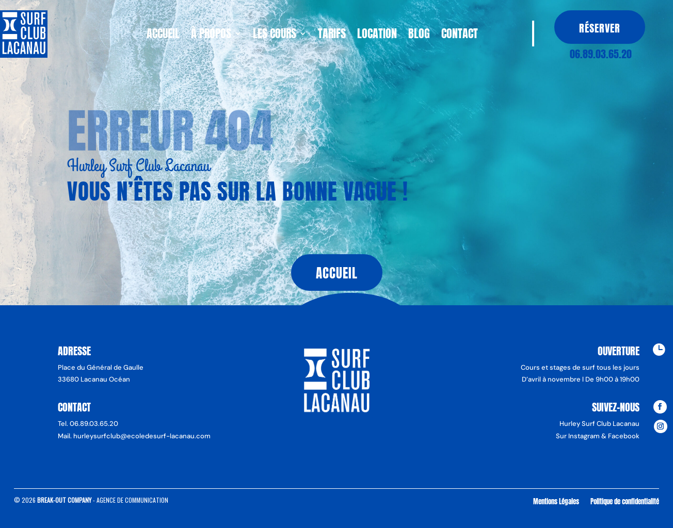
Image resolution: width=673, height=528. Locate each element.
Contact (459, 35)
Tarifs (332, 35)
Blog (419, 35)
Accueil (163, 35)
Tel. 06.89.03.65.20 (88, 423)
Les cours (274, 35)
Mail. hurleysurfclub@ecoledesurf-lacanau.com (134, 436)
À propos (211, 35)
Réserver (599, 28)
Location (377, 35)
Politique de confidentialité (624, 501)
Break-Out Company (65, 500)
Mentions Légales (556, 501)
